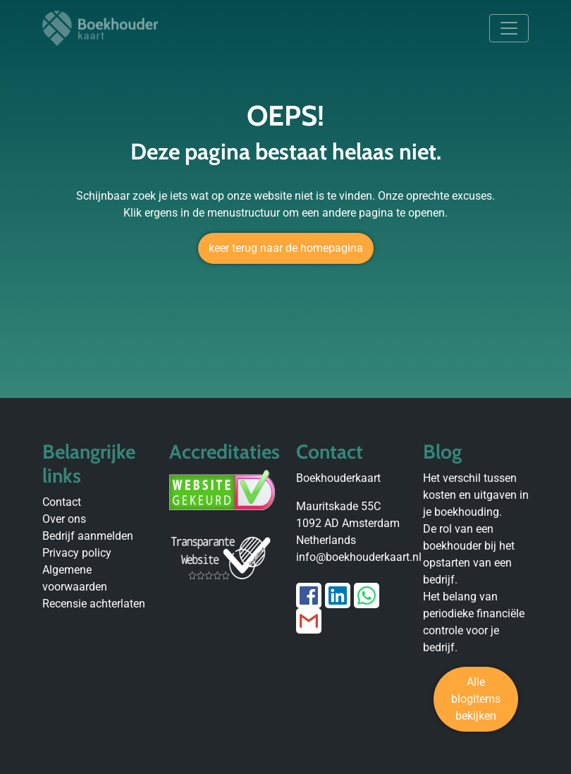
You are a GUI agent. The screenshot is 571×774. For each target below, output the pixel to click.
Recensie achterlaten (93, 603)
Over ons (64, 519)
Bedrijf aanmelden (87, 536)
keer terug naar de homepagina (286, 248)
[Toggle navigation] (509, 28)
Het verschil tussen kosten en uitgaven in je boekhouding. (476, 495)
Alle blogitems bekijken (476, 698)
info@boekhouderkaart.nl (359, 557)
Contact (61, 502)
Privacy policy (76, 553)
